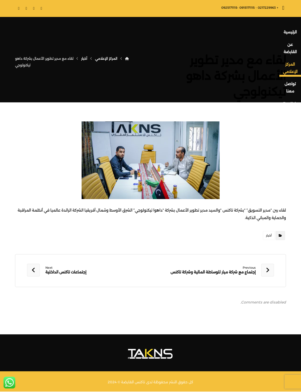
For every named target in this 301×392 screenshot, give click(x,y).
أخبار (269, 235)
